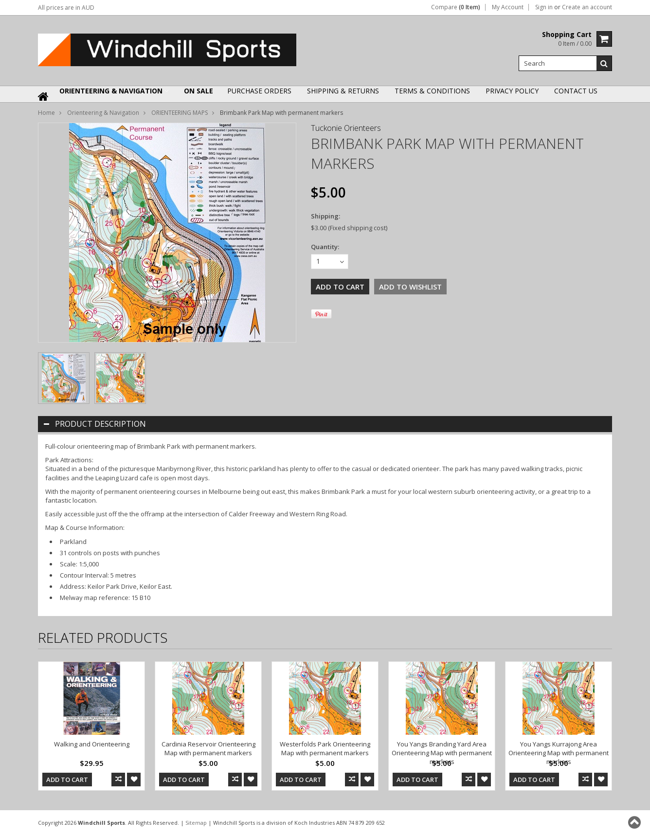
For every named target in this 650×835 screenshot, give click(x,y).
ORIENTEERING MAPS (179, 113)
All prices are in (66, 7)
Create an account (587, 7)
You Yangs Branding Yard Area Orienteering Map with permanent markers (442, 753)
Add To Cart (67, 779)
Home (46, 113)
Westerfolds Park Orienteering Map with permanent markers (325, 748)
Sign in (544, 7)
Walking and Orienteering (91, 744)
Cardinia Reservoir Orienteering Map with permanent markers (208, 748)
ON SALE (198, 90)
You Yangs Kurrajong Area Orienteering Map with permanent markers (558, 753)
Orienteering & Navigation (110, 90)
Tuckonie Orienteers (346, 128)
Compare (455, 7)
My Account (508, 7)
